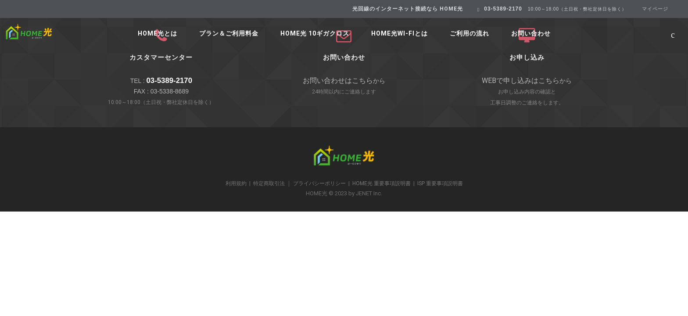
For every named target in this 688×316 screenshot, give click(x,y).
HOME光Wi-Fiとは (399, 33)
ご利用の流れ (469, 33)
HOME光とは (157, 33)
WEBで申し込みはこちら (520, 80)
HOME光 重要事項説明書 (381, 183)
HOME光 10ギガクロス (314, 33)
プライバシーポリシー (319, 183)
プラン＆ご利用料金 (228, 33)
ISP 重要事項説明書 (440, 183)
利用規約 (236, 183)
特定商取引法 (269, 183)
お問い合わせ (531, 33)
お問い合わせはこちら (338, 80)
